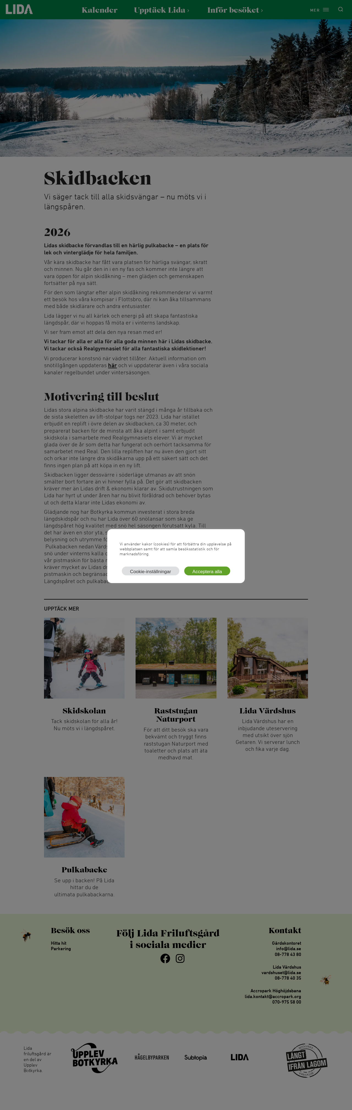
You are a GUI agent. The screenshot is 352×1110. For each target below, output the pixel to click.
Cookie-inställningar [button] (150, 571)
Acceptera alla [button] (207, 571)
